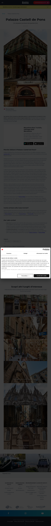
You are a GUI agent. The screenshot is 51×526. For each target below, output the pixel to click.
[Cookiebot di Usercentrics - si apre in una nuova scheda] (43, 250)
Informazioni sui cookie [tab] (42, 253)
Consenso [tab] (8, 253)
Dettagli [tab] (25, 253)
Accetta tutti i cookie (41, 275)
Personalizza (25, 275)
